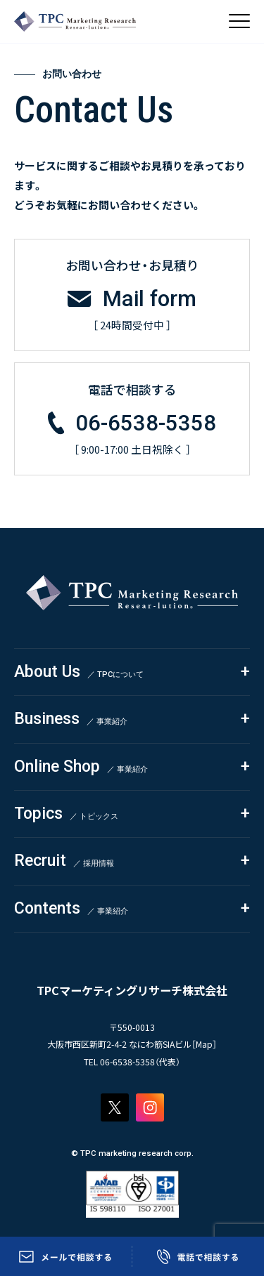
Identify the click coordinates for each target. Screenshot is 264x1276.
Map (204, 1044)
